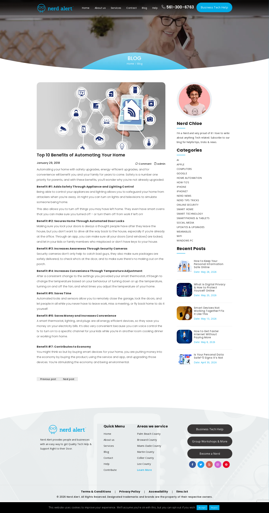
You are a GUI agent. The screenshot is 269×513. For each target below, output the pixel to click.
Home (85, 8)
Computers (184, 169)
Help (155, 8)
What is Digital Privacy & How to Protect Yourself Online (209, 287)
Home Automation (189, 177)
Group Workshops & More (209, 441)
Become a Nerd (210, 454)
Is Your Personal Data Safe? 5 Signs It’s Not (209, 356)
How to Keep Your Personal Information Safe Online (208, 264)
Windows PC (185, 240)
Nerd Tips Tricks (188, 200)
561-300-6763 (178, 7)
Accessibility (158, 492)
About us (100, 8)
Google (182, 173)
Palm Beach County (149, 433)
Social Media (185, 222)
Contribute (110, 470)
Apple (180, 164)
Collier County (145, 457)
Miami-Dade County (149, 445)
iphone (181, 186)
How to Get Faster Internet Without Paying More (206, 334)
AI (178, 160)
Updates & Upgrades (190, 227)
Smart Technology (190, 213)
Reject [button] (214, 507)
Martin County (145, 451)
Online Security (187, 204)
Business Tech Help (214, 7)
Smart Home (185, 209)
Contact (131, 8)
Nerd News (184, 195)
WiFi (179, 236)
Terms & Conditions (96, 492)
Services (116, 8)
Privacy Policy (129, 492)
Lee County (144, 464)
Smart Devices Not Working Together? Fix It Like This (209, 311)
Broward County (147, 439)
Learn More (144, 470)
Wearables (184, 231)
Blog (144, 8)
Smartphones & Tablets (193, 218)
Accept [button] (202, 507)
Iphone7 (182, 191)
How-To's (183, 182)
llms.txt (182, 492)
